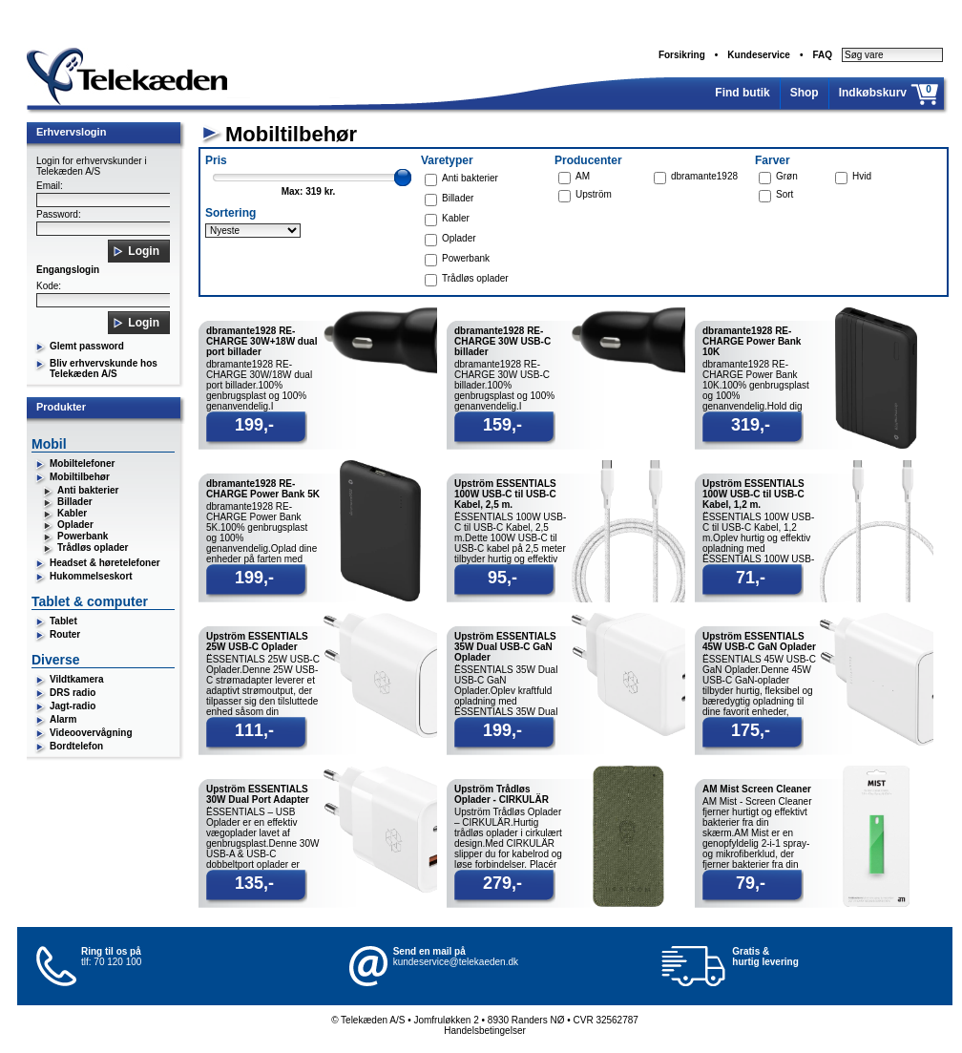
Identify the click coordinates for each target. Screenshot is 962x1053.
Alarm (63, 719)
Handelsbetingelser (485, 1030)
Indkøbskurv (873, 92)
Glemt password (87, 346)
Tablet (63, 621)
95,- (502, 577)
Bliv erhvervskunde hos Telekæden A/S (103, 368)
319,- (750, 424)
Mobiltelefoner (82, 463)
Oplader (75, 524)
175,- (750, 730)
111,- (254, 730)
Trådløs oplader (92, 547)
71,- (750, 577)
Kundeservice (758, 55)
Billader (75, 501)
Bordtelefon (76, 746)
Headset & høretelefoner (105, 563)
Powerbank (82, 536)
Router (65, 634)
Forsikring (682, 55)
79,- (750, 883)
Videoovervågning (91, 732)
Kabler (72, 513)
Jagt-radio (72, 706)
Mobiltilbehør (80, 477)
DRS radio (72, 692)
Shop (804, 92)
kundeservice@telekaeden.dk (455, 962)
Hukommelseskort (91, 576)
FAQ (822, 55)
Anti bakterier (87, 490)
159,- (502, 424)
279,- (502, 883)
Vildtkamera (77, 679)
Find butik (742, 92)
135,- (254, 883)
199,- (254, 424)
